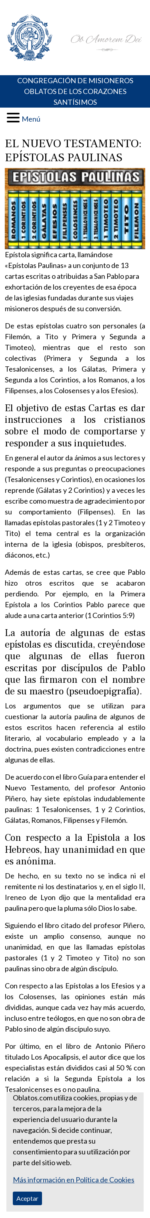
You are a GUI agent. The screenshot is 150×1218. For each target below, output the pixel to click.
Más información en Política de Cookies (73, 1179)
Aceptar (27, 1198)
